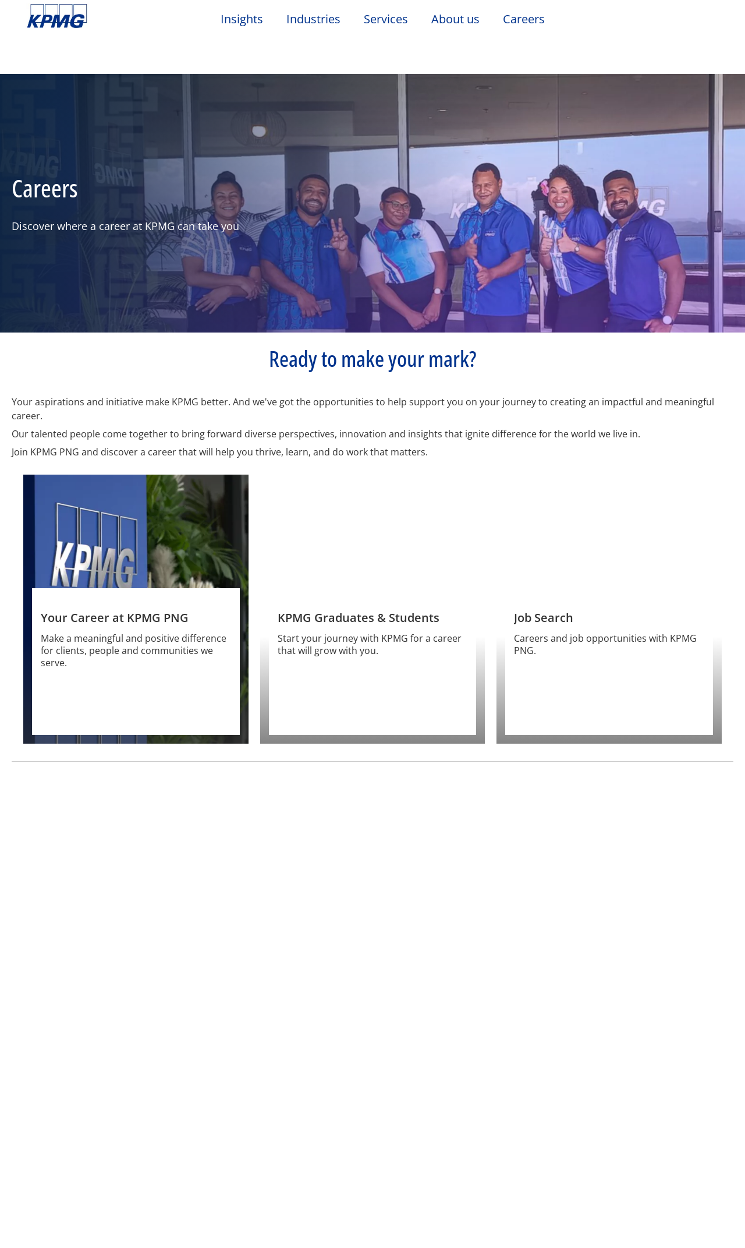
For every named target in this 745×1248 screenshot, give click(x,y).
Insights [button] (242, 19)
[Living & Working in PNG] (464, 871)
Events (253, 1143)
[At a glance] (97, 871)
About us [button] (455, 19)
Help (314, 1051)
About (253, 1101)
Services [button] (386, 19)
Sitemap (255, 1051)
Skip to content (91, 16)
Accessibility (176, 1051)
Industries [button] (313, 19)
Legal (42, 1051)
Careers (256, 1122)
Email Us (48, 1143)
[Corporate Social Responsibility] (647, 871)
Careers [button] (524, 19)
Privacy (100, 1051)
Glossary (375, 1051)
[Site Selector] (707, 21)
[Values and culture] (281, 871)
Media (149, 1101)
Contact (48, 1101)
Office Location (62, 1122)
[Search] (682, 22)
